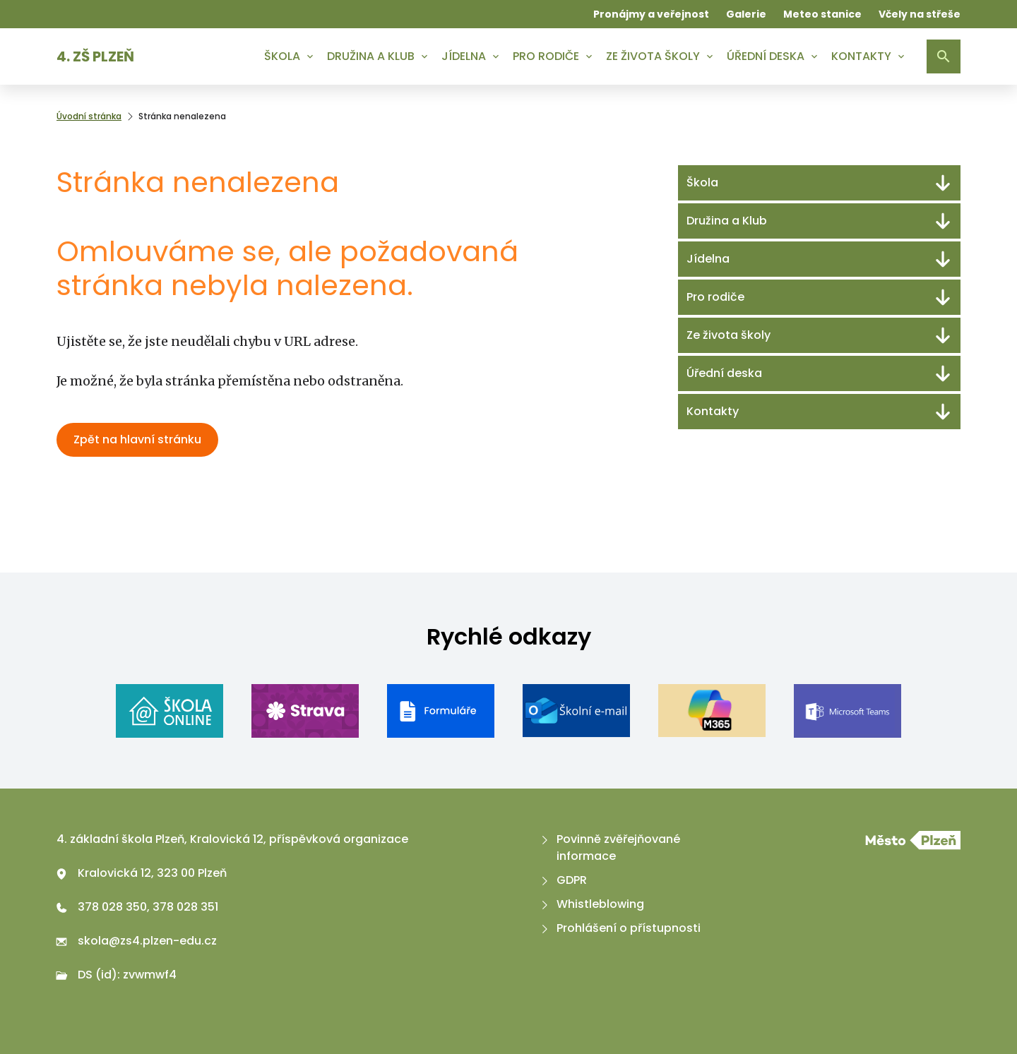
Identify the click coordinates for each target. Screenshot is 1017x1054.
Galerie (746, 14)
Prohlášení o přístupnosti (619, 928)
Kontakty (861, 56)
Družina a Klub (371, 56)
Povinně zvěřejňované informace (609, 847)
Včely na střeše (920, 14)
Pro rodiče (546, 56)
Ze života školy (653, 56)
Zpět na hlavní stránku (137, 439)
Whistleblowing (591, 904)
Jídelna (463, 56)
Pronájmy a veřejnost (651, 14)
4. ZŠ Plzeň (95, 56)
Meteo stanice (822, 14)
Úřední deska (765, 56)
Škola (282, 56)
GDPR (562, 880)
